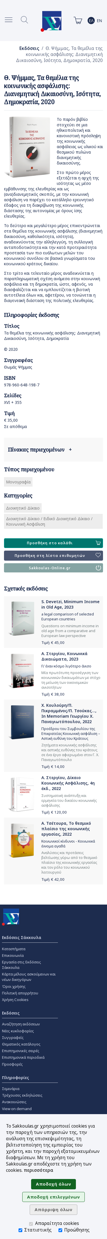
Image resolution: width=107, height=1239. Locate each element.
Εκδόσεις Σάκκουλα (21, 937)
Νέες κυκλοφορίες (18, 1030)
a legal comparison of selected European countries (67, 617)
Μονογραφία (18, 482)
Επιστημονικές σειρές (20, 1050)
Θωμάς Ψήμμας (18, 367)
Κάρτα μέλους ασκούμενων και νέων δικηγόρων (29, 976)
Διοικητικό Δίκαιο (23, 508)
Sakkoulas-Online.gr (65, 567)
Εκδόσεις (29, 48)
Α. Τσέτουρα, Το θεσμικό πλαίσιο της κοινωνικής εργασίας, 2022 (66, 828)
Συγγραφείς (13, 1037)
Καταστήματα (13, 948)
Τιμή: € (52, 642)
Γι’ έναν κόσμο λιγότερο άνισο (66, 666)
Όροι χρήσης (14, 986)
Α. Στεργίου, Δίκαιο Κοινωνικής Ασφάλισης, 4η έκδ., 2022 (68, 783)
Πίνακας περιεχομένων (40, 449)
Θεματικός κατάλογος (21, 1044)
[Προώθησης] (60, 1230)
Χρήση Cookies (15, 999)
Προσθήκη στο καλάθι (64, 543)
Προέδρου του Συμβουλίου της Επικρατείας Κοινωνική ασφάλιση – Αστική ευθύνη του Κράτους (70, 733)
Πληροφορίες (15, 1077)
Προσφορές (12, 1064)
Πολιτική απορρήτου (20, 993)
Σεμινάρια (10, 1088)
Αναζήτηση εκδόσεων (21, 1024)
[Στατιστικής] (20, 1230)
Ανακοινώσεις (14, 1101)
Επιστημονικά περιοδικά (23, 1057)
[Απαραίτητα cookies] (31, 1224)
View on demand (17, 1108)
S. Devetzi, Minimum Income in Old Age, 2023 (70, 604)
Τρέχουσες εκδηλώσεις (22, 1095)
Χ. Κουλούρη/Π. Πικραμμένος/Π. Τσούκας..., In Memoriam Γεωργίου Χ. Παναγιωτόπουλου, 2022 (68, 713)
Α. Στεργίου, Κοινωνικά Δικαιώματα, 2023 (64, 656)
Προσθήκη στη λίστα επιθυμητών (58, 555)
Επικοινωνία (13, 955)
